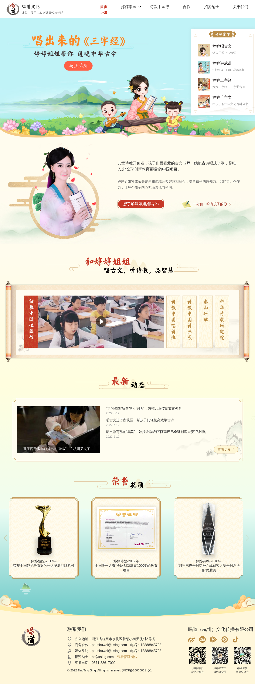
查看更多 (224, 449)
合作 (186, 7)
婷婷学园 (128, 7)
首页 (104, 7)
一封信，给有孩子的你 (210, 204)
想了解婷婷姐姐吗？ (140, 204)
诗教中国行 (159, 7)
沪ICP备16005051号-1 (137, 670)
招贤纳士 (211, 7)
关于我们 (240, 7)
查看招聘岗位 (127, 657)
